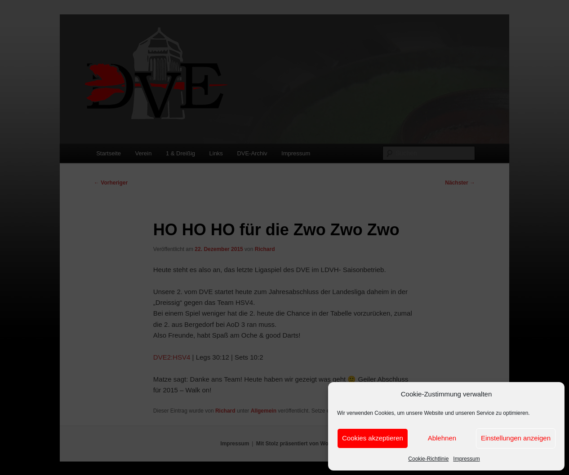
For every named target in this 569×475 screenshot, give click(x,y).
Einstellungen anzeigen (516, 438)
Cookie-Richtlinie (428, 459)
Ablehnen (442, 438)
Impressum (466, 459)
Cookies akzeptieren (372, 438)
